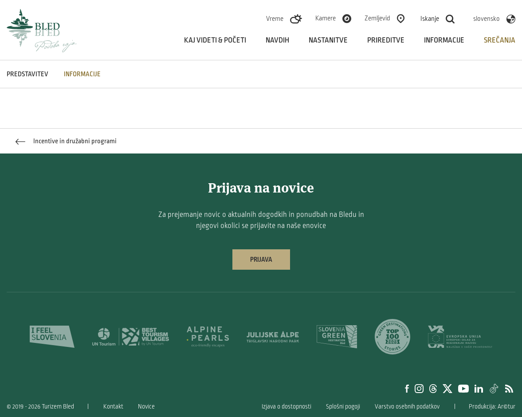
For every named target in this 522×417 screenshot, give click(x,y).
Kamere (325, 18)
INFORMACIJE (82, 74)
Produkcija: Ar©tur (492, 406)
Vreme (274, 18)
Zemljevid (377, 18)
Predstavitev (27, 74)
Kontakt (113, 406)
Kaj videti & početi (215, 40)
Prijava (261, 259)
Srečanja (499, 40)
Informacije (444, 40)
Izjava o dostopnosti (286, 406)
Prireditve (385, 40)
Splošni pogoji (343, 406)
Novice (146, 406)
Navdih (277, 40)
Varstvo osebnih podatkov (407, 406)
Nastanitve (328, 40)
